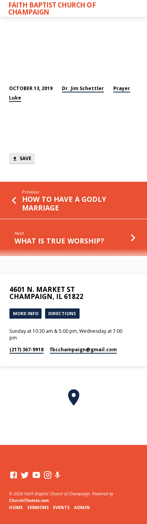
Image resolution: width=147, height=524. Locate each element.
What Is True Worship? (59, 240)
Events (61, 507)
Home (16, 507)
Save (21, 158)
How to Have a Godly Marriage (64, 203)
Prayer (121, 88)
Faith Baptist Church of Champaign (52, 8)
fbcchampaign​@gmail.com (83, 349)
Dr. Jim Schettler (83, 88)
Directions (62, 313)
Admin (82, 507)
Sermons (38, 507)
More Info (25, 313)
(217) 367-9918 (26, 349)
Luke (15, 97)
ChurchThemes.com (29, 500)
